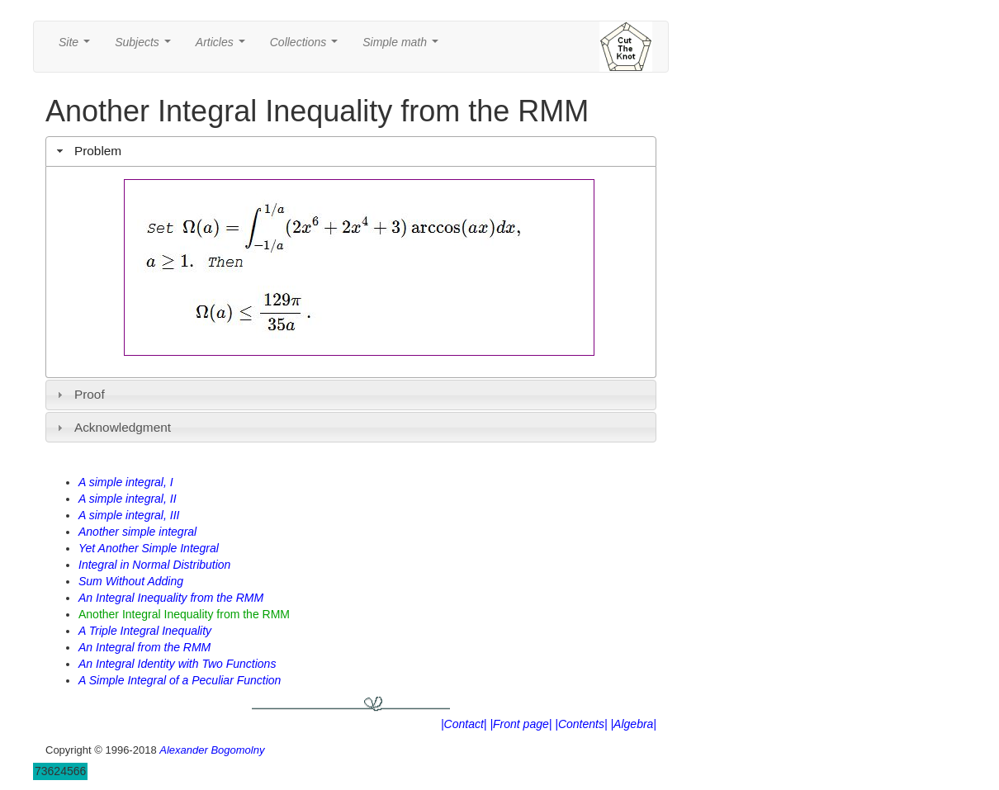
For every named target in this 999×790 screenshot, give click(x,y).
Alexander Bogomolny (211, 750)
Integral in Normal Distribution (154, 564)
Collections (307, 46)
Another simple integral (137, 531)
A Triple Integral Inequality (144, 630)
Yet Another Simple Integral (148, 548)
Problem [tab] (87, 151)
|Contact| (464, 724)
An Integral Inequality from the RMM (170, 597)
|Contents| (581, 724)
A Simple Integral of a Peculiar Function (179, 680)
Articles (224, 46)
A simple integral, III (128, 515)
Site (78, 46)
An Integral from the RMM (144, 647)
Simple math (403, 46)
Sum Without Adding (130, 581)
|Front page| (521, 724)
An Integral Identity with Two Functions (177, 663)
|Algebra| (633, 724)
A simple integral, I (125, 482)
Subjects (146, 46)
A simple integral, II (127, 498)
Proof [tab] (79, 394)
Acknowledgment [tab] (112, 427)
